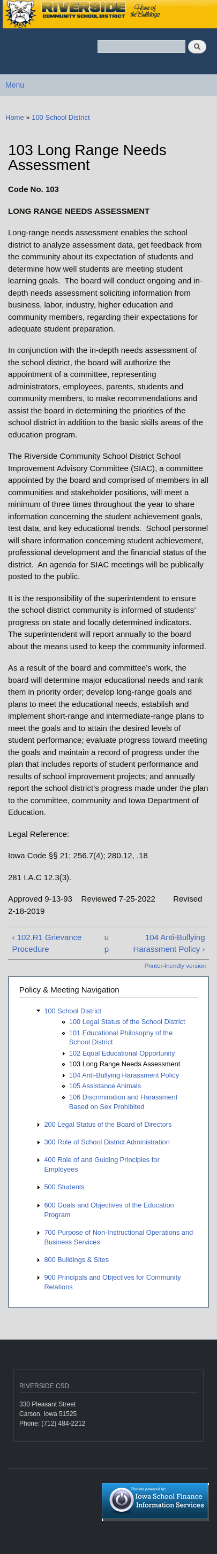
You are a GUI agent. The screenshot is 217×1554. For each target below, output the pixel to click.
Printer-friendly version (175, 966)
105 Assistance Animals (105, 1086)
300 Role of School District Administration (106, 1142)
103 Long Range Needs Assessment (124, 1064)
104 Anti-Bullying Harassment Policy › (169, 943)
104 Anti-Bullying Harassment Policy (124, 1075)
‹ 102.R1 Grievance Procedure (46, 943)
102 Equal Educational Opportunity (122, 1053)
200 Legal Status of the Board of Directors (107, 1124)
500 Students (64, 1187)
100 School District (60, 117)
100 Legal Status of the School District (127, 1022)
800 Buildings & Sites (76, 1260)
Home (14, 117)
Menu (14, 85)
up (106, 943)
